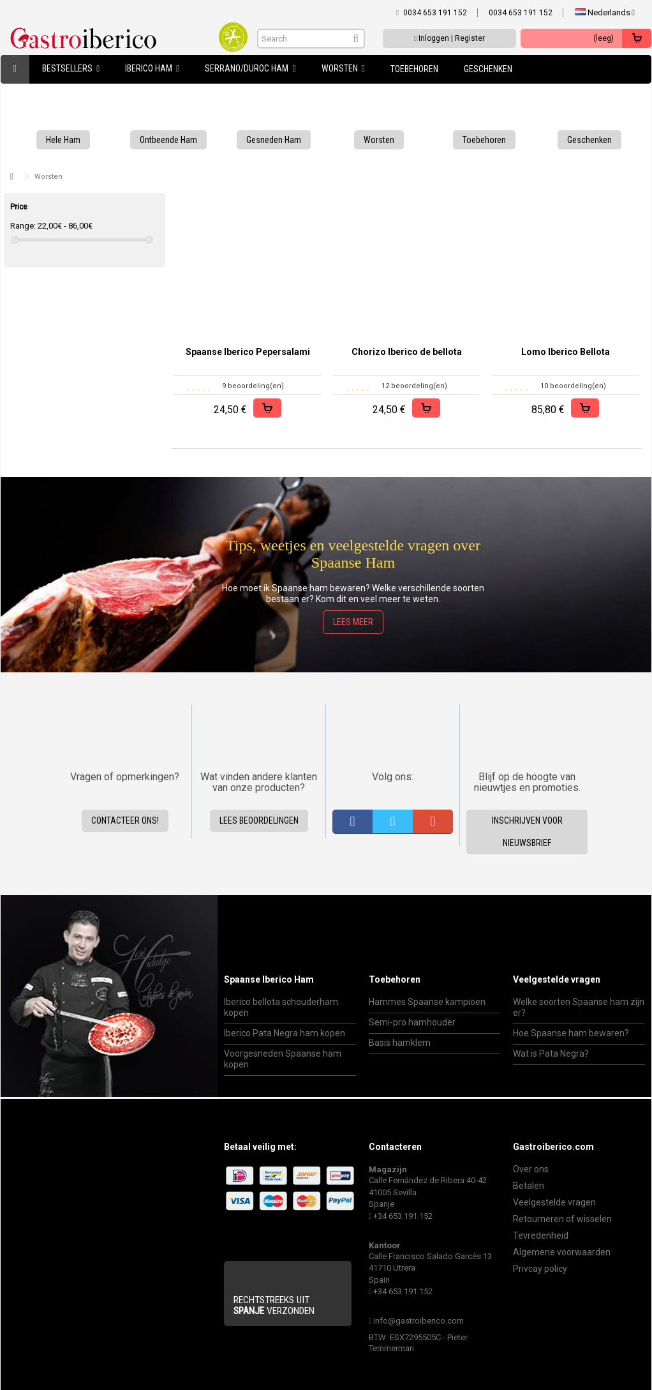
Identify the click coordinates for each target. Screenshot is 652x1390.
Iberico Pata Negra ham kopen (284, 1033)
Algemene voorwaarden (562, 1252)
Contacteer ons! (125, 820)
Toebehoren (394, 979)
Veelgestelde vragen (556, 979)
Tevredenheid (540, 1235)
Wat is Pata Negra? (551, 1053)
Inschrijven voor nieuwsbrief (527, 831)
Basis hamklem (400, 1043)
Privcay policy (540, 1269)
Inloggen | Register (449, 38)
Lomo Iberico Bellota (565, 352)
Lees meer (353, 622)
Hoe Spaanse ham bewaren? (571, 1033)
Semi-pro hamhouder (412, 1022)
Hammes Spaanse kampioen (427, 1002)
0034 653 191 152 (435, 12)
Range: (23, 225)
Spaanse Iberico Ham (269, 979)
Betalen (528, 1186)
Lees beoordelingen (259, 820)
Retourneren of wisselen (562, 1219)
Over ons (531, 1169)
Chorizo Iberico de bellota (407, 352)
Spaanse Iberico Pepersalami (248, 352)
